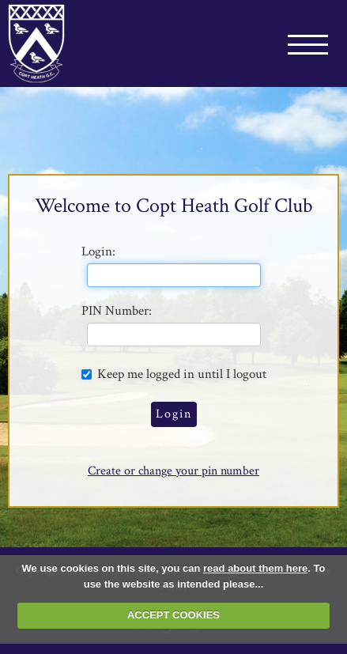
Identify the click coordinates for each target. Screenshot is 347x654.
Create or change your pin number (173, 471)
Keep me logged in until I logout (173, 373)
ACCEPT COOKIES (173, 615)
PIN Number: (116, 311)
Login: (98, 251)
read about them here (255, 568)
